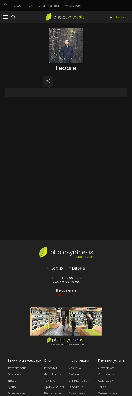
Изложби (50, 368)
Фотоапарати (16, 368)
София (55, 268)
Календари (105, 380)
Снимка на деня (80, 380)
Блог (42, 5)
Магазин (17, 5)
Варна (77, 268)
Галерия (54, 5)
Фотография (73, 5)
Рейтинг (74, 374)
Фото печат (106, 368)
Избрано (75, 368)
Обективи (14, 374)
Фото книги (106, 374)
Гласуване (76, 387)
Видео (11, 380)
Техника (50, 380)
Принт (31, 5)
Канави (103, 387)
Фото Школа (53, 374)
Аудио (11, 387)
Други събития (54, 387)
